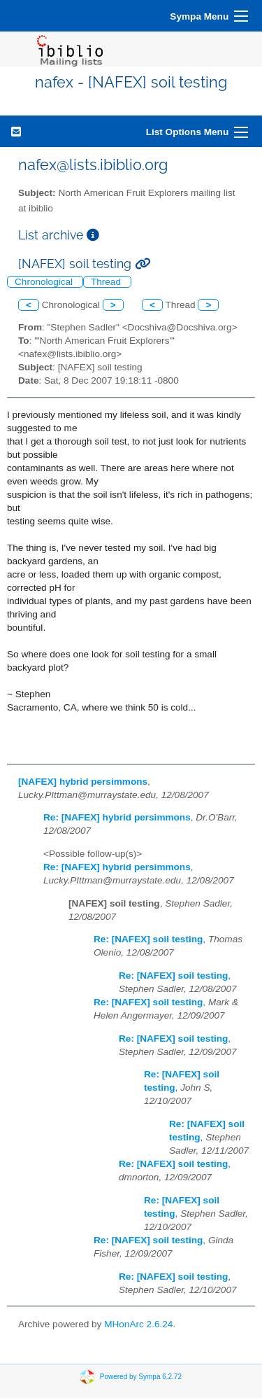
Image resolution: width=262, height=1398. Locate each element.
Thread (107, 282)
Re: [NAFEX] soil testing (148, 939)
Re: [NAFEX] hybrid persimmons (117, 817)
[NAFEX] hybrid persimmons (82, 781)
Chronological (45, 282)
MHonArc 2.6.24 (138, 1324)
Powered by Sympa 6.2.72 (141, 1376)
